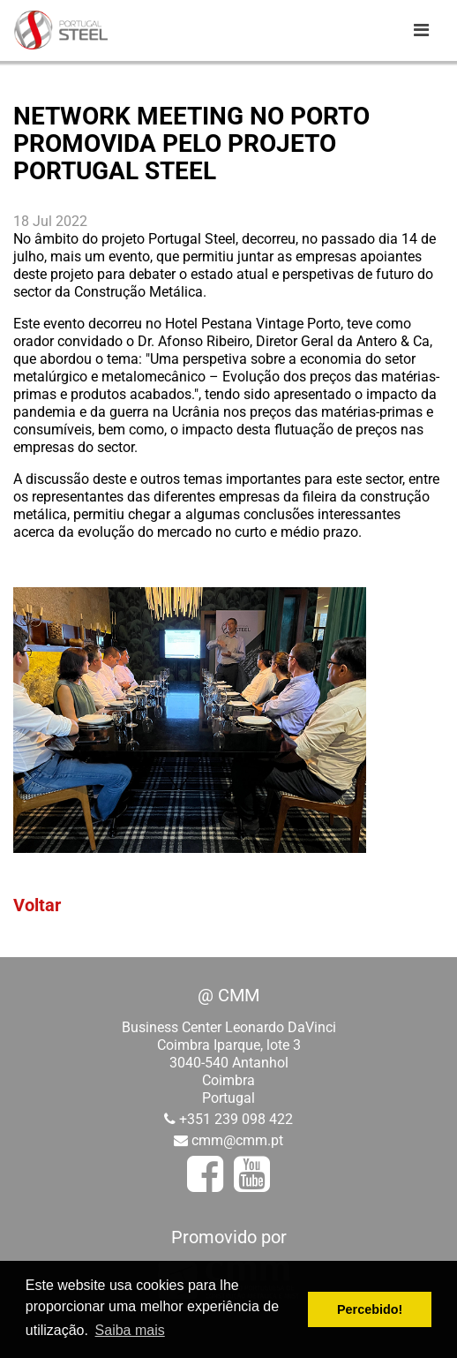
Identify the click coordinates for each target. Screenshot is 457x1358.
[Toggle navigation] (421, 30)
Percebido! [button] (369, 1309)
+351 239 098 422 (236, 1119)
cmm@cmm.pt (237, 1140)
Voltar (37, 905)
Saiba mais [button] (130, 1330)
